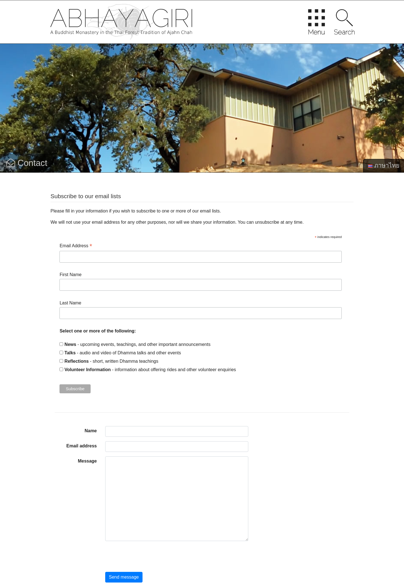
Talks (70, 352)
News (70, 344)
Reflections (77, 361)
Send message (124, 577)
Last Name (70, 303)
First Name (70, 274)
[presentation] (147, 556)
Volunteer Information (88, 369)
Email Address (75, 246)
